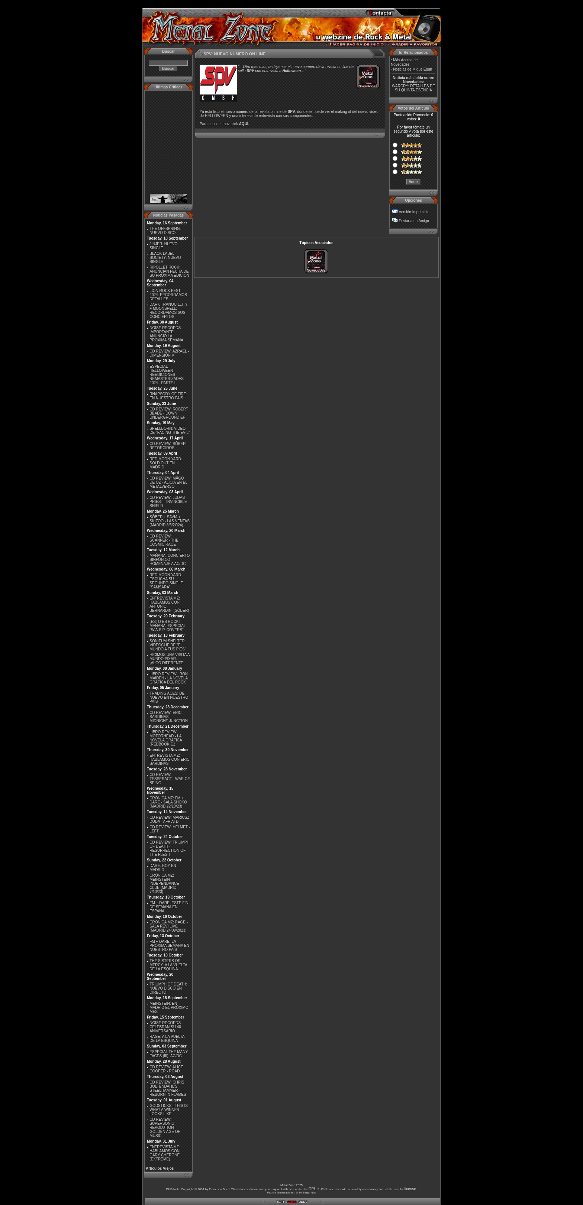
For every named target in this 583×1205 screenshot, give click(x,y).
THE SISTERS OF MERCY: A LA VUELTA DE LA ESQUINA (168, 965)
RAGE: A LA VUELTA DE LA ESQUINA (166, 1039)
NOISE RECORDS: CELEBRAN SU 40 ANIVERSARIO (165, 1027)
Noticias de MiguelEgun (412, 69)
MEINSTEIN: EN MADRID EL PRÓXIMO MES (168, 1007)
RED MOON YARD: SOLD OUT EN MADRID (165, 463)
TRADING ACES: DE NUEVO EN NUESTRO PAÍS (168, 697)
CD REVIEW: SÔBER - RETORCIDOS (168, 446)
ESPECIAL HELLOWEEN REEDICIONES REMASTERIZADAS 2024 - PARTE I (166, 374)
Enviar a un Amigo (414, 221)
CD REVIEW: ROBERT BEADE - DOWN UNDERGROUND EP (168, 413)
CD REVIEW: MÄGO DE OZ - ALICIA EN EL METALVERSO (168, 482)
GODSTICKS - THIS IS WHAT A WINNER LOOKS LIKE (168, 1110)
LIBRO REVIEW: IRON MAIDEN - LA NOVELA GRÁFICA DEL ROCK (168, 678)
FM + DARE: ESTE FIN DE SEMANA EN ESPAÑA (168, 907)
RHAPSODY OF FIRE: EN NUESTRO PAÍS (168, 396)
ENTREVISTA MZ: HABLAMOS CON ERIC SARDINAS (169, 759)
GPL (312, 1189)
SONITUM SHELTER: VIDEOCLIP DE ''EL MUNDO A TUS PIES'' (167, 645)
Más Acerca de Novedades (404, 62)
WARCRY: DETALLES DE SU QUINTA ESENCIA (413, 88)
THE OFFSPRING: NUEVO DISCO (165, 231)
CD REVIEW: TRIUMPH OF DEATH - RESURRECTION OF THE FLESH (169, 848)
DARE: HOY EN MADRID (162, 868)
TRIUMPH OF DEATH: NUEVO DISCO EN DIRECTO (168, 988)
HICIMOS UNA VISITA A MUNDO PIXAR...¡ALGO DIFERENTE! (169, 659)
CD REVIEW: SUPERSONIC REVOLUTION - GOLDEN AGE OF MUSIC (164, 1127)
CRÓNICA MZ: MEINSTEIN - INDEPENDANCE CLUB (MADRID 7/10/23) (164, 883)
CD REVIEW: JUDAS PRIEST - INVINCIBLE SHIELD (168, 502)
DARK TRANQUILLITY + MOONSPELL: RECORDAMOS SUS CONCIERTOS (168, 310)
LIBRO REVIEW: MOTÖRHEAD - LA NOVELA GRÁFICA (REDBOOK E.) (165, 738)
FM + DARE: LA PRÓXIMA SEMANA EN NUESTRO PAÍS (169, 945)
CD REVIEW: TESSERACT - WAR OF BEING (169, 779)
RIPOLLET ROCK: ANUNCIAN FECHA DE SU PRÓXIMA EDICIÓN (169, 271)
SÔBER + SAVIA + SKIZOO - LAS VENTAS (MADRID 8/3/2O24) (169, 521)
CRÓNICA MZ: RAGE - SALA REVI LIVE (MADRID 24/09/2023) (168, 926)
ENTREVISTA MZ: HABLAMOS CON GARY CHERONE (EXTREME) (164, 1153)
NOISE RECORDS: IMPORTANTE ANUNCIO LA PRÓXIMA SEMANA (166, 334)
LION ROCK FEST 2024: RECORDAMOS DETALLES (168, 295)
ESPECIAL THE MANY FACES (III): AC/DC (168, 1054)
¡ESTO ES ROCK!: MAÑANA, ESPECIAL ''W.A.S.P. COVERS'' (167, 626)
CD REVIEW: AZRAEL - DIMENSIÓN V (169, 353)
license (410, 1189)
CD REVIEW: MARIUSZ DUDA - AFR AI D (169, 819)
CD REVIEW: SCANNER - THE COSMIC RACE (163, 540)
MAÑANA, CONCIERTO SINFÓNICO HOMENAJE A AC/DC (169, 559)
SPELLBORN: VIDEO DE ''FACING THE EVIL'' (169, 430)
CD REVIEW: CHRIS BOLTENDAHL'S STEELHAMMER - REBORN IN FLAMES (167, 1088)
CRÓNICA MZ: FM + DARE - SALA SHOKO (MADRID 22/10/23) (168, 802)
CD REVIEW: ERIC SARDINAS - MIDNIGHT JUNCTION (168, 717)
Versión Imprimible (414, 212)
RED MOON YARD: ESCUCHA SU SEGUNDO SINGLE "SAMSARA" (166, 581)
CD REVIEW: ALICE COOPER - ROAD (166, 1069)
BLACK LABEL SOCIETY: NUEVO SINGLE (165, 257)
